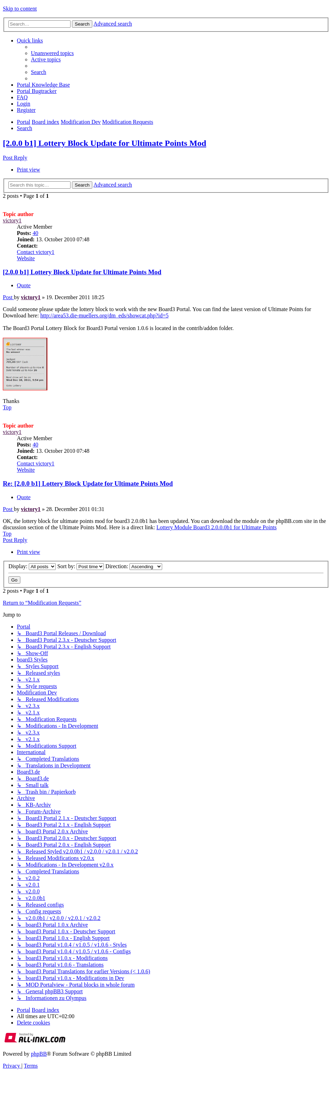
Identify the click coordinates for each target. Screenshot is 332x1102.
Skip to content (20, 9)
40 (35, 233)
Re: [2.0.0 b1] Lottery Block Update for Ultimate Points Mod (88, 483)
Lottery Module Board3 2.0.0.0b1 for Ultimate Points (217, 527)
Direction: (133, 566)
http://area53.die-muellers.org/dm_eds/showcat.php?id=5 (104, 315)
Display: (32, 566)
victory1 (12, 220)
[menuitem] (52, 53)
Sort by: (80, 566)
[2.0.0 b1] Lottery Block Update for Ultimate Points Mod (104, 143)
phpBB (39, 1054)
